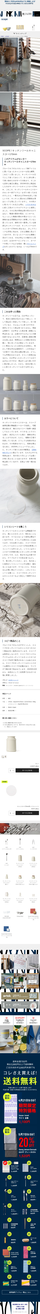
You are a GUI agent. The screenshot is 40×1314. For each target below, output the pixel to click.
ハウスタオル (30, 204)
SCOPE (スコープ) (13, 680)
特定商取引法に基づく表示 (20, 1304)
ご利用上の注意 (20, 1306)
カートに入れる (27, 770)
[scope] (5, 14)
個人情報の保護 (20, 1309)
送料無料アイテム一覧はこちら (20, 1292)
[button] (37, 14)
